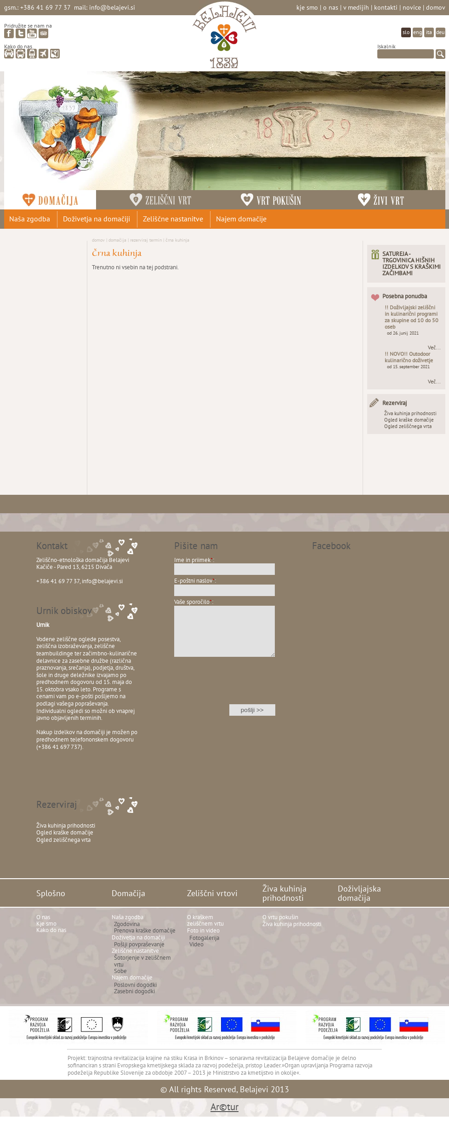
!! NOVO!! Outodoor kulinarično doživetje (409, 357)
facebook (9, 33)
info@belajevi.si (112, 7)
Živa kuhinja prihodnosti (410, 413)
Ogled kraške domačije (409, 420)
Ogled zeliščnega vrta (408, 426)
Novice (412, 7)
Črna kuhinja (177, 240)
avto (9, 53)
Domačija (117, 240)
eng (417, 32)
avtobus (20, 53)
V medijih (356, 7)
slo (406, 32)
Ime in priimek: (194, 560)
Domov (435, 7)
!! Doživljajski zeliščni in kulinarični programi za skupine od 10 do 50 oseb (411, 317)
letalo (43, 53)
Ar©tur (224, 1107)
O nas (330, 7)
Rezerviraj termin (146, 240)
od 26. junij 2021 (403, 333)
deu (440, 32)
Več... (434, 347)
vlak (32, 53)
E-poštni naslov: (195, 581)
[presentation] (225, 686)
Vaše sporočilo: (193, 602)
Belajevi (224, 38)
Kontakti (386, 7)
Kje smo (307, 7)
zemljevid (55, 53)
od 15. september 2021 (408, 367)
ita (429, 32)
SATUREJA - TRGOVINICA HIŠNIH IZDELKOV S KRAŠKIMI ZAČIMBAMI (411, 263)
